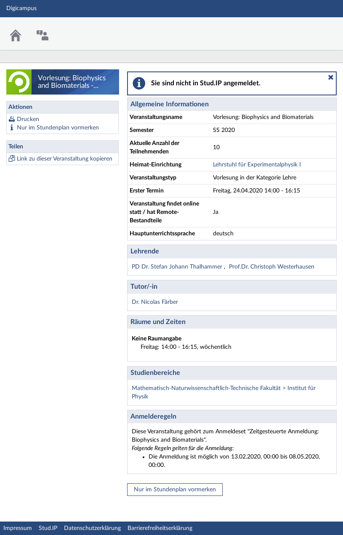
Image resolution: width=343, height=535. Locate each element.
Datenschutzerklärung (92, 528)
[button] (330, 77)
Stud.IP (48, 528)
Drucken (28, 119)
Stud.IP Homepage (310, 28)
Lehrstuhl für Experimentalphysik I (257, 165)
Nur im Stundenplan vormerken (58, 128)
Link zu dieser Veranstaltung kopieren (64, 159)
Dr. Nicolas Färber (155, 302)
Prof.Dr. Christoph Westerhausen (271, 267)
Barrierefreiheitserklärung (160, 528)
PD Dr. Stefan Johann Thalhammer (178, 267)
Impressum (17, 528)
